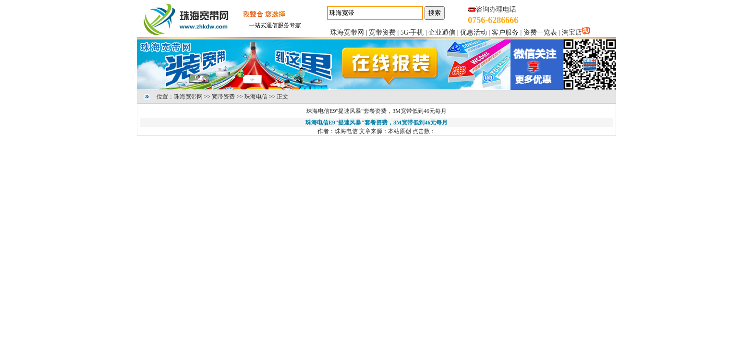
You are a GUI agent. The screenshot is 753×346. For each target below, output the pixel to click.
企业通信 (441, 32)
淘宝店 (572, 32)
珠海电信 (255, 96)
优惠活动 (473, 32)
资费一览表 (540, 32)
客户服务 (505, 32)
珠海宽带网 (347, 32)
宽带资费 (382, 32)
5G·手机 (412, 32)
